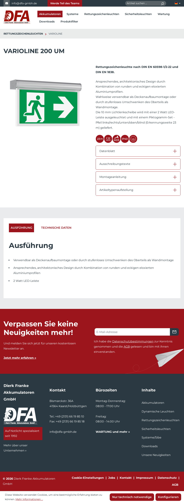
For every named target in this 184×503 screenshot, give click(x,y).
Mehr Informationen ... (29, 499)
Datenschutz (167, 477)
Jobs (111, 477)
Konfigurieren (168, 497)
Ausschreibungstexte (114, 164)
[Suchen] (162, 3)
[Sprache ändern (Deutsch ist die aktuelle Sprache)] (177, 3)
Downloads (150, 446)
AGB (127, 346)
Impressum (144, 477)
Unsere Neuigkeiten (156, 455)
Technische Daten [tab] (56, 227)
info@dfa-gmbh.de (24, 3)
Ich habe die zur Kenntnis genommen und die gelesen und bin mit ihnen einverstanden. (133, 346)
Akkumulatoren (153, 402)
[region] (46, 106)
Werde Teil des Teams (64, 3)
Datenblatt (107, 151)
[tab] (21, 228)
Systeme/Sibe (151, 437)
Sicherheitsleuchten (156, 429)
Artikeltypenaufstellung (116, 190)
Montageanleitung (112, 177)
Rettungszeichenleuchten (161, 420)
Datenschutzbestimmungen (133, 341)
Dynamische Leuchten (158, 411)
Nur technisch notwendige (132, 497)
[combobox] (142, 3)
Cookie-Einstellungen (88, 477)
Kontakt (126, 477)
